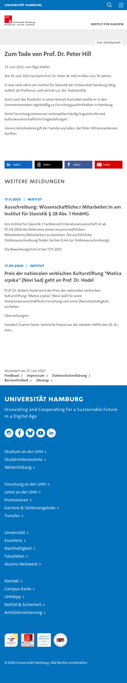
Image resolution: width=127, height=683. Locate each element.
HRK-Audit (41, 638)
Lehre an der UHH (20, 492)
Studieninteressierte (23, 459)
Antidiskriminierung (23, 612)
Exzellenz (13, 540)
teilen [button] (16, 165)
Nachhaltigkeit (18, 548)
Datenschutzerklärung (69, 375)
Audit (25, 635)
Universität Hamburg (23, 4)
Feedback (11, 375)
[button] (109, 5)
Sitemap (42, 380)
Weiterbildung (17, 467)
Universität (14, 532)
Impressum (36, 375)
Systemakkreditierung (60, 635)
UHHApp (12, 597)
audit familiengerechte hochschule (11, 640)
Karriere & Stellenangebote (30, 508)
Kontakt (11, 581)
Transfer (12, 515)
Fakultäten (14, 556)
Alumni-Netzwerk (21, 564)
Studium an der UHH (23, 451)
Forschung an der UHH (25, 484)
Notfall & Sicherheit (22, 604)
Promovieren (16, 500)
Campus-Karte (17, 589)
